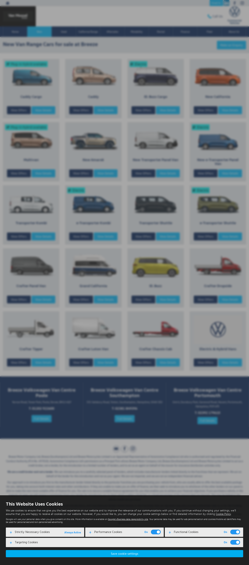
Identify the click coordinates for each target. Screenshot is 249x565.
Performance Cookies (108, 532)
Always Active (72, 532)
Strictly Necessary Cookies (32, 532)
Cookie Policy (223, 513)
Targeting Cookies (26, 542)
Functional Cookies (186, 532)
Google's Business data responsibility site (128, 519)
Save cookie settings (124, 553)
